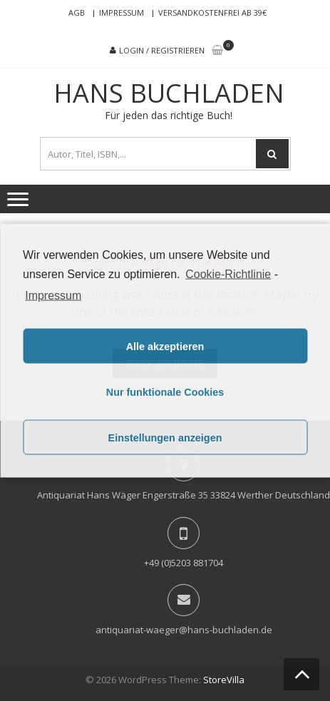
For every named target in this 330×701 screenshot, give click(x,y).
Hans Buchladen (168, 93)
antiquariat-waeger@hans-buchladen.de (184, 629)
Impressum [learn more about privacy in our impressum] (53, 296)
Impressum (121, 12)
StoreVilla (223, 679)
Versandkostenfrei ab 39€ (212, 12)
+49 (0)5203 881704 (183, 562)
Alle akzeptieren (165, 346)
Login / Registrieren (162, 50)
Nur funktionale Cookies (165, 391)
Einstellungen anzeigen (165, 437)
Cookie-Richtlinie (228, 273)
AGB (76, 12)
